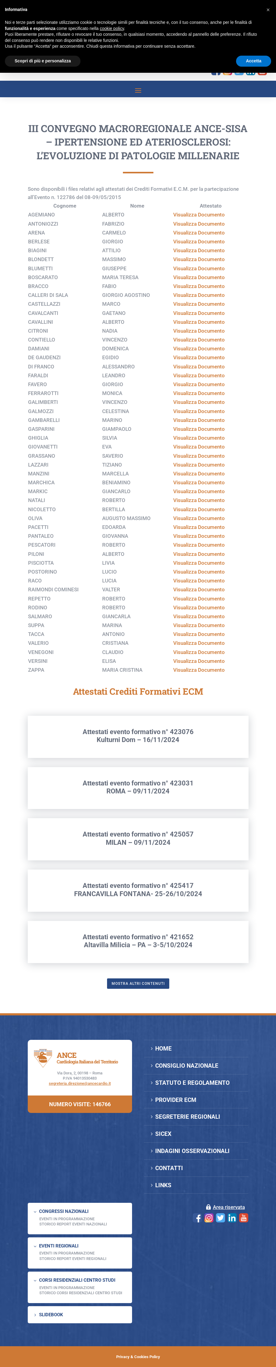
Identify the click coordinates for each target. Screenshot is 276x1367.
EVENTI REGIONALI (58, 1246)
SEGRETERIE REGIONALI (187, 1116)
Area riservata (229, 1207)
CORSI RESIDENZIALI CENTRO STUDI (77, 1280)
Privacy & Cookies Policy (138, 1356)
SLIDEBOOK (51, 1314)
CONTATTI (169, 1168)
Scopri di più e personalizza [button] (43, 60)
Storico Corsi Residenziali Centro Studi (80, 1293)
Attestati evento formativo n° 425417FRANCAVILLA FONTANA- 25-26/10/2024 (138, 920)
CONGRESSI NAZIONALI (63, 1211)
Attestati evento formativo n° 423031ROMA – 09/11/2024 (138, 818)
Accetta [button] (253, 60)
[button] (268, 10)
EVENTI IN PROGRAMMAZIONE (67, 1219)
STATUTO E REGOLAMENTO (192, 1082)
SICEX (163, 1133)
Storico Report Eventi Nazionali (73, 1224)
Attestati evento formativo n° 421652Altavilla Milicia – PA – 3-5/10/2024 (138, 972)
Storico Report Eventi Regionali (72, 1258)
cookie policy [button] (112, 28)
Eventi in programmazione (67, 1287)
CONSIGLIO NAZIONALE (186, 1065)
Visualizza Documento (199, 245)
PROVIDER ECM (175, 1099)
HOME (163, 1048)
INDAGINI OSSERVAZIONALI (192, 1151)
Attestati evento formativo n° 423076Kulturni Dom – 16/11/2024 (138, 766)
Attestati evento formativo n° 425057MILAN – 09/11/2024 (138, 869)
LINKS (163, 1185)
